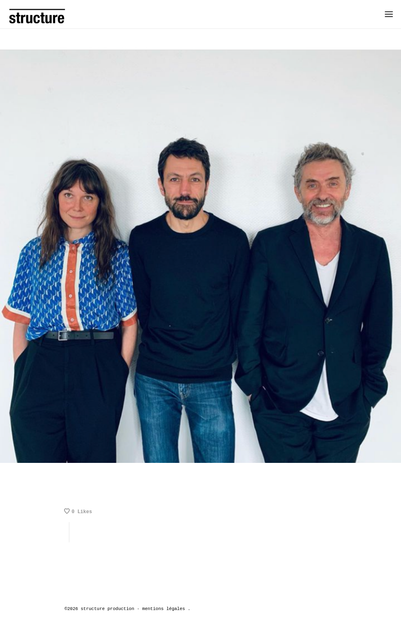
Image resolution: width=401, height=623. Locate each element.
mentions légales (163, 608)
